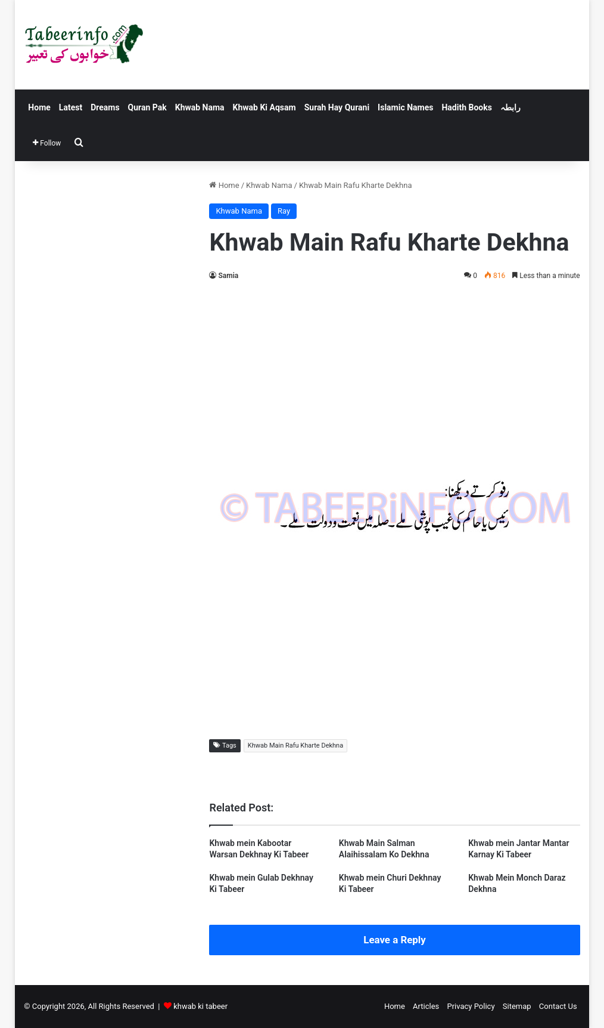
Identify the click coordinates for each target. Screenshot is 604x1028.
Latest (70, 107)
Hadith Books (466, 107)
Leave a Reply (394, 940)
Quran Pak (147, 107)
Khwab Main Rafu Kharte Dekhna (295, 745)
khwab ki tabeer (200, 1006)
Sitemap (517, 1006)
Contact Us (558, 1006)
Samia (228, 275)
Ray (284, 210)
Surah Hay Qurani (336, 107)
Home (39, 107)
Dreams (105, 107)
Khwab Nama (200, 107)
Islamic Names (405, 107)
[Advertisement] (395, 378)
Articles (426, 1006)
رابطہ (510, 107)
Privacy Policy (471, 1006)
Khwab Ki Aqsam (264, 107)
